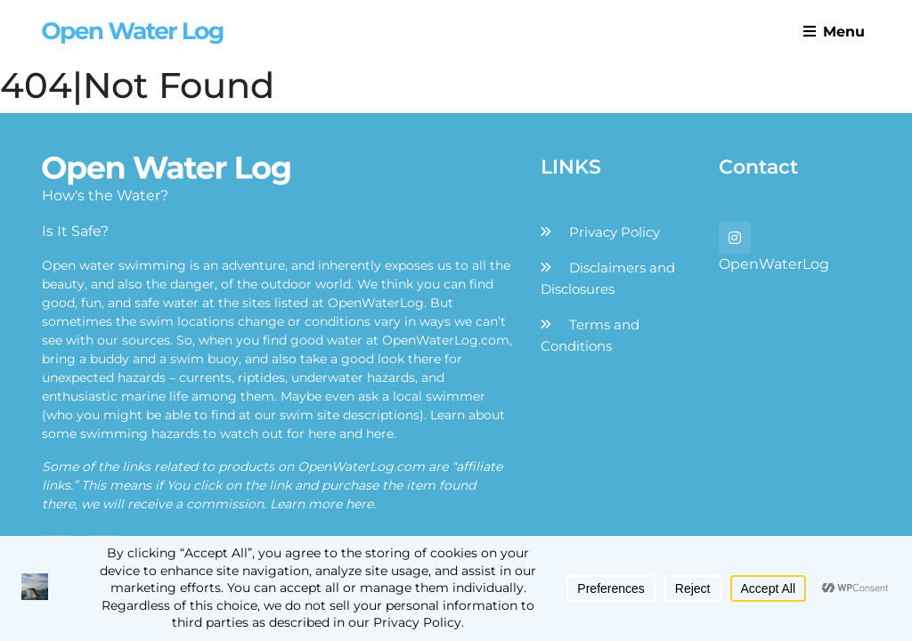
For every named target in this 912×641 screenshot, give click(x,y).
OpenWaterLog (774, 264)
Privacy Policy (614, 231)
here (322, 434)
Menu (834, 31)
